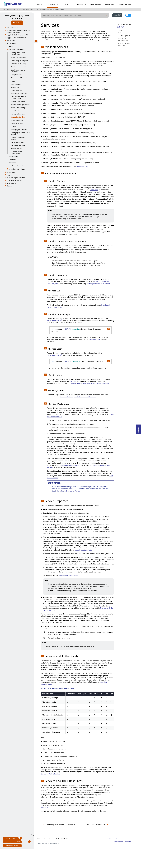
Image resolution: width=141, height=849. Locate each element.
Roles (13, 81)
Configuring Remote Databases (18, 71)
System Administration (46, 9)
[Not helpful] (123, 27)
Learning (39, 4)
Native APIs (94, 190)
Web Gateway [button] (13, 156)
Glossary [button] (10, 186)
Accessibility (128, 839)
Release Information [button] (14, 28)
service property (82, 167)
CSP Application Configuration (16, 152)
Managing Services (58, 9)
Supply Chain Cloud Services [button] (16, 38)
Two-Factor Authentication (68, 576)
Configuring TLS (16, 90)
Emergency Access (73, 491)
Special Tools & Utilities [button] (17, 169)
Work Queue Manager (18, 108)
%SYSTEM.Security (54, 320)
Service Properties (124, 36)
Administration (34, 9)
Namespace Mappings (18, 64)
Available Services (124, 33)
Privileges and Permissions (20, 78)
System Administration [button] (16, 49)
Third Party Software (18, 145)
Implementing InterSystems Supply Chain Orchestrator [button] (19, 31)
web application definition (70, 465)
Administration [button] (12, 43)
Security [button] (9, 175)
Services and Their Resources (124, 44)
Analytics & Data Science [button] (15, 180)
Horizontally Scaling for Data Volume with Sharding (78, 397)
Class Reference (12, 838)
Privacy (107, 839)
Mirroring (73, 381)
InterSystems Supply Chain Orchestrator (16, 17)
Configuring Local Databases (21, 67)
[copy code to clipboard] (108, 328)
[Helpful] (119, 27)
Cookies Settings (118, 841)
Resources (44, 807)
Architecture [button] (11, 172)
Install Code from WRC (16, 166)
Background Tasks (17, 123)
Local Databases (16, 111)
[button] (42, 46)
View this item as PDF (12, 842)
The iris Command (17, 142)
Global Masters (95, 4)
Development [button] (11, 183)
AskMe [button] (117, 15)
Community (66, 4)
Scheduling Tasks (17, 120)
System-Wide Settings (18, 57)
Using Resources (16, 75)
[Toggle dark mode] (128, 15)
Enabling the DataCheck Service (98, 284)
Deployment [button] (11, 40)
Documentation (52, 4)
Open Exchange (80, 4)
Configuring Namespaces (19, 61)
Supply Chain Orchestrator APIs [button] (17, 35)
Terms (111, 839)
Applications (15, 87)
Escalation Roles (94, 340)
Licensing (14, 126)
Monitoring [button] (13, 160)
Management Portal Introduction (18, 53)
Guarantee (119, 839)
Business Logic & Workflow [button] (16, 178)
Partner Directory (124, 4)
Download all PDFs (11, 846)
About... (11, 46)
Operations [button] (13, 163)
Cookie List (128, 841)
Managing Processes (18, 114)
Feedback (139, 428)
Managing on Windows (19, 129)
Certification (109, 4)
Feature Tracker (16, 148)
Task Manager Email (18, 101)
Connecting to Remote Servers (18, 138)
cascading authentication (84, 550)
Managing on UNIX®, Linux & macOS (20, 133)
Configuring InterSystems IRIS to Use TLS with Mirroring (88, 383)
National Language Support (20, 104)
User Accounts (16, 84)
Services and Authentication (123, 40)
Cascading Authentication (50, 774)
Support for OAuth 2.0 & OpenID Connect (19, 97)
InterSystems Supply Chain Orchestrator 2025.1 (16, 9)
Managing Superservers (19, 93)
